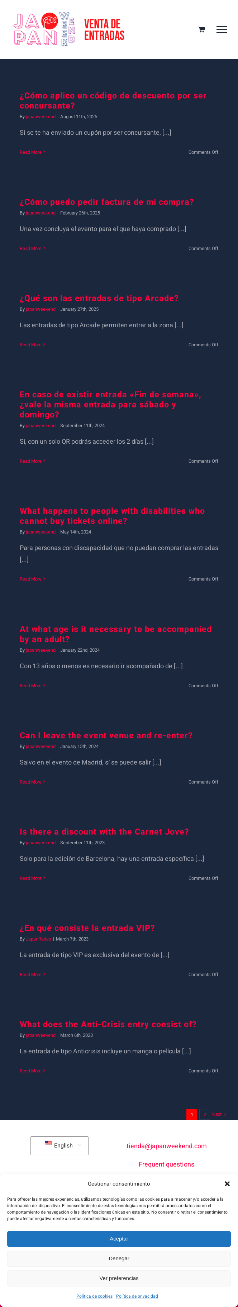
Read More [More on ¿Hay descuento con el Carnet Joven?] (31, 878)
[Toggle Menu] (222, 29)
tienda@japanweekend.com (167, 1146)
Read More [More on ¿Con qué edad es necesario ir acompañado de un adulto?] (31, 685)
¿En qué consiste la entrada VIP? (87, 928)
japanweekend (41, 116)
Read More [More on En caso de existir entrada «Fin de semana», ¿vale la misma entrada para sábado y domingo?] (31, 461)
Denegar (119, 1258)
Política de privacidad (137, 1296)
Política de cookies (94, 1296)
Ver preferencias (118, 1278)
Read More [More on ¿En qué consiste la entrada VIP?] (31, 974)
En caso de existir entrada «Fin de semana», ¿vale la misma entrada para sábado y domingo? (110, 405)
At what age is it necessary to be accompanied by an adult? (116, 634)
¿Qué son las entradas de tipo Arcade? (99, 298)
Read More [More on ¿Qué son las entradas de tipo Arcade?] (31, 344)
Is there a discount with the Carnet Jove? (104, 832)
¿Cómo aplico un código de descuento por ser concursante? (113, 101)
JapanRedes (38, 939)
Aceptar (119, 1239)
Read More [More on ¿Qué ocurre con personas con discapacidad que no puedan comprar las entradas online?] (31, 579)
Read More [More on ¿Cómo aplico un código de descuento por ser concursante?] (31, 152)
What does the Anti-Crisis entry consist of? (108, 1025)
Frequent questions (166, 1164)
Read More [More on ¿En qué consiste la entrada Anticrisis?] (31, 1070)
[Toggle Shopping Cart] (201, 29)
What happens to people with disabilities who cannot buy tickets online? (112, 516)
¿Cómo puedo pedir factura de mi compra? (107, 202)
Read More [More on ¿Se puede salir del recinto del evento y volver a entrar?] (31, 782)
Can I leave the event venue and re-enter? (106, 736)
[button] (227, 1183)
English (59, 1145)
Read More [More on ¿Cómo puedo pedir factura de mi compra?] (31, 248)
